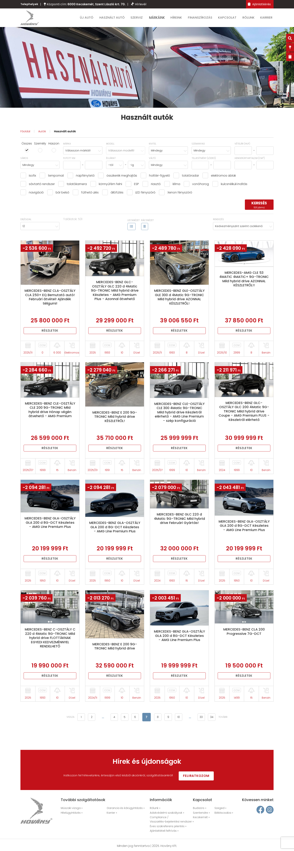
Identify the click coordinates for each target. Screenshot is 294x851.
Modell (110, 146)
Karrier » (112, 813)
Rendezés (218, 222)
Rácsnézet (147, 223)
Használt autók (67, 134)
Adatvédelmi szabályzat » (167, 813)
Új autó (88, 19)
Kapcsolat (229, 19)
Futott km (69, 161)
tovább (232, 736)
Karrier (268, 19)
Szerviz (138, 19)
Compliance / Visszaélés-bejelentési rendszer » (172, 820)
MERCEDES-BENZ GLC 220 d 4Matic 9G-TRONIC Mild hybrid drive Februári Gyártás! (179, 532)
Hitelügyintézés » (71, 813)
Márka (67, 146)
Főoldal (25, 134)
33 (207, 737)
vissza (61, 736)
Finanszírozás (202, 19)
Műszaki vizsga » (71, 808)
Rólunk (250, 19)
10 (183, 737)
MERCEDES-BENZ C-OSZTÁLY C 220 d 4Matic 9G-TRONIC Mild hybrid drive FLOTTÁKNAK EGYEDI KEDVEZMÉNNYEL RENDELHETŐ (50, 656)
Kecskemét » (201, 817)
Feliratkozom (203, 775)
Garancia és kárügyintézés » (126, 808)
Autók (43, 134)
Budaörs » (199, 808)
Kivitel (152, 146)
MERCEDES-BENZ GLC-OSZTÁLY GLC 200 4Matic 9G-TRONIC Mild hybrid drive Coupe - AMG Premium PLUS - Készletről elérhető (244, 419)
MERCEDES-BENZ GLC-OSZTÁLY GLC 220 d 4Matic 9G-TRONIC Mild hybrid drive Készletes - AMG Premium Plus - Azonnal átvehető (115, 297)
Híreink (177, 19)
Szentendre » (201, 813)
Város (24, 161)
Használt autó (113, 19)
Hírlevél (139, 4)
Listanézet (134, 223)
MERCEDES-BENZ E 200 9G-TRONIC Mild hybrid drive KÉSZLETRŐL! (115, 422)
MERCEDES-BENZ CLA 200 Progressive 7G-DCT (244, 647)
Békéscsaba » (223, 813)
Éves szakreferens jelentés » (168, 826)
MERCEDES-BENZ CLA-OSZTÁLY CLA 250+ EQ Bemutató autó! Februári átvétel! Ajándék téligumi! (50, 301)
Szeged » (220, 808)
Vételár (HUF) (242, 146)
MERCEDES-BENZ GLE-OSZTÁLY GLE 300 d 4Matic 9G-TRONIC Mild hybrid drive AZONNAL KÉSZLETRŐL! (179, 301)
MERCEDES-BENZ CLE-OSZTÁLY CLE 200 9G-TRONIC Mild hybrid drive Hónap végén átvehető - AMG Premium (50, 417)
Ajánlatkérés (259, 4)
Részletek (50, 335)
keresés (259, 208)
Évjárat (111, 161)
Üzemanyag (198, 146)
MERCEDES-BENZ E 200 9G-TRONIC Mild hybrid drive (115, 662)
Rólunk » (155, 808)
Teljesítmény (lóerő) (204, 161)
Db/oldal (25, 222)
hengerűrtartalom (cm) (250, 161)
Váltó (152, 161)
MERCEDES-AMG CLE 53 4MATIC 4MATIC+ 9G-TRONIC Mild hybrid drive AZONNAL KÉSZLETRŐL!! (244, 283)
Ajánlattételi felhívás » (164, 831)
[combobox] (82, 154)
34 (219, 737)
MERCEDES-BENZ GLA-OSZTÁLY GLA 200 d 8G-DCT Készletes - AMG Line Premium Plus (50, 536)
